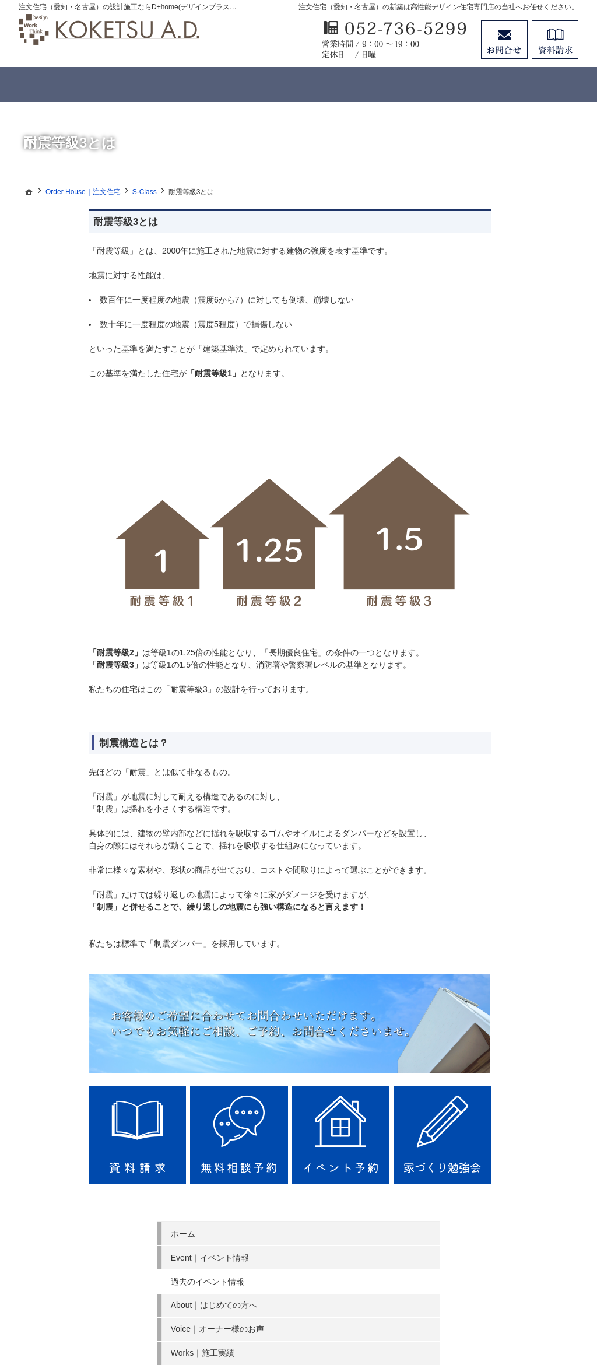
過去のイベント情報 (489, 269)
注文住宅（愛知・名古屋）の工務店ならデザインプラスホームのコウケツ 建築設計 (256, 1314)
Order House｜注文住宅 (496, 365)
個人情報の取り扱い (489, 651)
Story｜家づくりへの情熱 (498, 508)
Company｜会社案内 (490, 531)
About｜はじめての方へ (495, 293)
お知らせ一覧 (476, 627)
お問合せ (504, 39)
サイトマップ (476, 675)
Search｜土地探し (485, 555)
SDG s (464, 603)
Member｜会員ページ (491, 412)
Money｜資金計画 (485, 579)
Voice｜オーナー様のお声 (499, 317)
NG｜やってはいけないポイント (511, 436)
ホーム (464, 221)
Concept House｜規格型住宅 (505, 389)
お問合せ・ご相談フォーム (508, 1249)
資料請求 (555, 39)
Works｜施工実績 (484, 341)
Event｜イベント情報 (491, 245)
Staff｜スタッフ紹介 (489, 484)
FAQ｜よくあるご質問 (493, 460)
